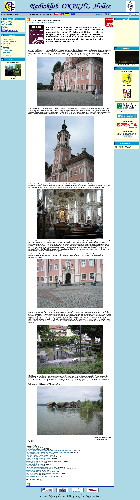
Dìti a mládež (7, 55)
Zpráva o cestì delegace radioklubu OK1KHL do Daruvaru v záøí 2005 (47, 468)
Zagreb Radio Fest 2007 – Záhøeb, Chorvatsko (40, 456)
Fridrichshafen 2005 (32, 474)
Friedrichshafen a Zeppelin (34, 449)
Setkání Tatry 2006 (32, 459)
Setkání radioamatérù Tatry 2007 (36, 453)
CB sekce (6, 47)
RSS (107, 14)
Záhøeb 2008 (30, 447)
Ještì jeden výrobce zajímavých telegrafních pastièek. (42, 473)
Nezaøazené (7, 54)
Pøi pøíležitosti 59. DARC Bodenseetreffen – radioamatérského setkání (48, 452)
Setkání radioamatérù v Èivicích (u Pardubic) (39, 476)
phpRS (69, 495)
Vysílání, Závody (8, 39)
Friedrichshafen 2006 (32, 462)
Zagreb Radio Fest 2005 (33, 470)
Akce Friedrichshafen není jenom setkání (38, 471)
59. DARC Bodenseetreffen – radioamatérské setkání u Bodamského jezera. (49, 450)
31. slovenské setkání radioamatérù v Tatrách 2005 (41, 467)
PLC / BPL (6, 48)
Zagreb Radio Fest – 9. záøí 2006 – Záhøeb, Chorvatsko (43, 461)
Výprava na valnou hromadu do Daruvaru (38, 458)
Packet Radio (7, 43)
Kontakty (99, 14)
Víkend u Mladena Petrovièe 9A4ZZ (37, 455)
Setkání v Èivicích (31, 465)
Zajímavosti (6, 52)
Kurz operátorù (7, 45)
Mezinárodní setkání (9, 41)
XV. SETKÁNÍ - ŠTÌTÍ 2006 (34, 464)
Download (4, 27)
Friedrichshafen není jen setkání (45, 20)
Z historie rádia (7, 50)
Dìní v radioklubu (8, 38)
